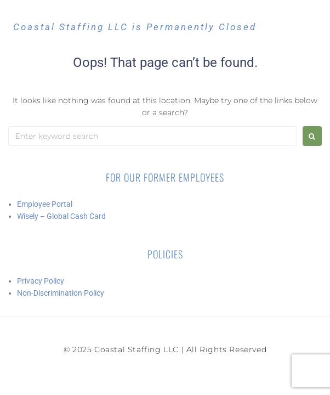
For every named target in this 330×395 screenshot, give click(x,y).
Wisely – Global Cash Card (61, 216)
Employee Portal (44, 204)
